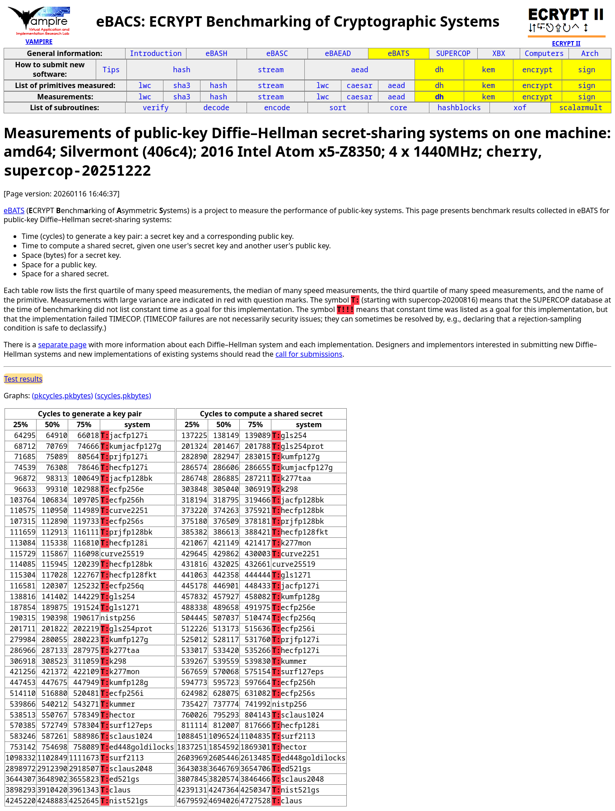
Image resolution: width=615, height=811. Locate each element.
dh (439, 70)
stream (271, 70)
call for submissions (308, 354)
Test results (23, 379)
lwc (145, 85)
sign (586, 70)
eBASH (216, 53)
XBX (498, 53)
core (398, 107)
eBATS (399, 53)
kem (488, 70)
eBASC (277, 53)
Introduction (156, 53)
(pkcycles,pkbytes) (62, 396)
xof (519, 107)
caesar (360, 85)
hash (181, 70)
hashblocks (459, 107)
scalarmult (580, 107)
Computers (544, 53)
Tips (111, 70)
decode (216, 107)
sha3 (181, 85)
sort (337, 107)
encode (277, 107)
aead (359, 70)
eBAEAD (338, 53)
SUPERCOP (453, 53)
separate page (62, 345)
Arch (589, 53)
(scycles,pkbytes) (123, 396)
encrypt (537, 70)
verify (156, 107)
